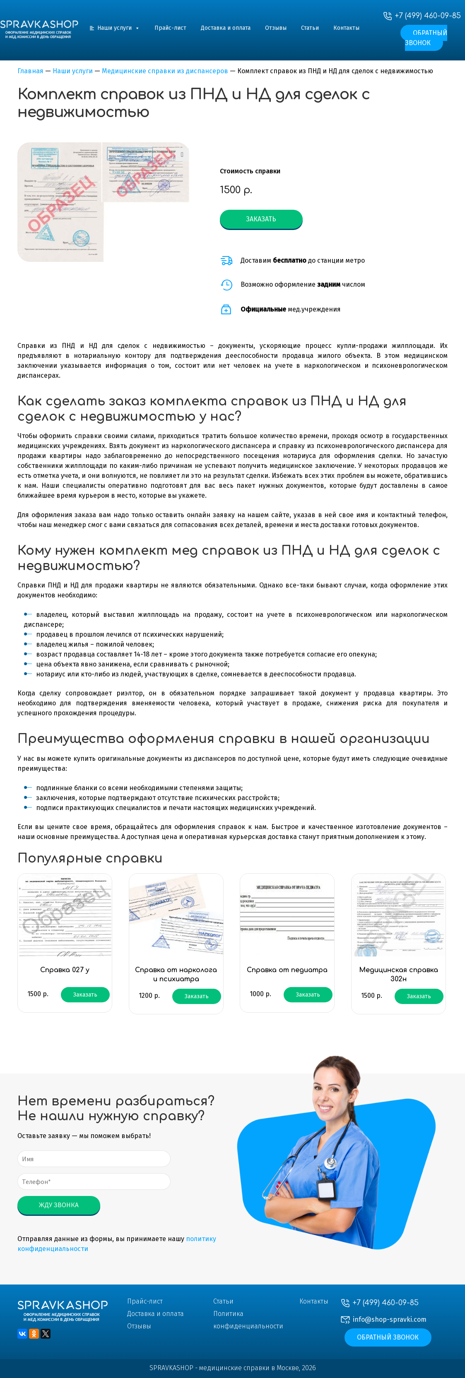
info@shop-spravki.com (389, 1319)
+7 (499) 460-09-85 (428, 16)
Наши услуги (118, 27)
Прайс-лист (170, 27)
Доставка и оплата (226, 27)
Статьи (310, 27)
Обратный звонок (426, 38)
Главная (30, 71)
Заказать (261, 219)
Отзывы (276, 27)
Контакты (346, 27)
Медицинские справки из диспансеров (165, 71)
